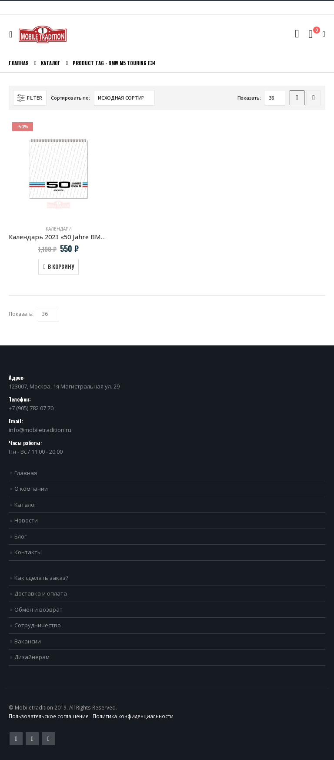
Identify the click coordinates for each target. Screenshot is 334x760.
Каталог (25, 505)
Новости (26, 520)
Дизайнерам (32, 657)
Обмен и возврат (38, 609)
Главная (25, 473)
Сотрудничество (37, 625)
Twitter (16, 738)
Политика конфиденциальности (133, 716)
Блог (20, 536)
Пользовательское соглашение (49, 716)
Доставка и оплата (40, 593)
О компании (31, 488)
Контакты (28, 552)
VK (48, 738)
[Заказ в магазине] (124, 98)
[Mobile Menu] (13, 34)
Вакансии (27, 641)
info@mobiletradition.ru (40, 430)
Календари (59, 229)
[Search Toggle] (297, 34)
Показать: (249, 97)
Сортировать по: (70, 97)
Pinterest (32, 738)
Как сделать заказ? (41, 578)
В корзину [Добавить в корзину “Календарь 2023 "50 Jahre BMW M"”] (61, 266)
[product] (58, 168)
